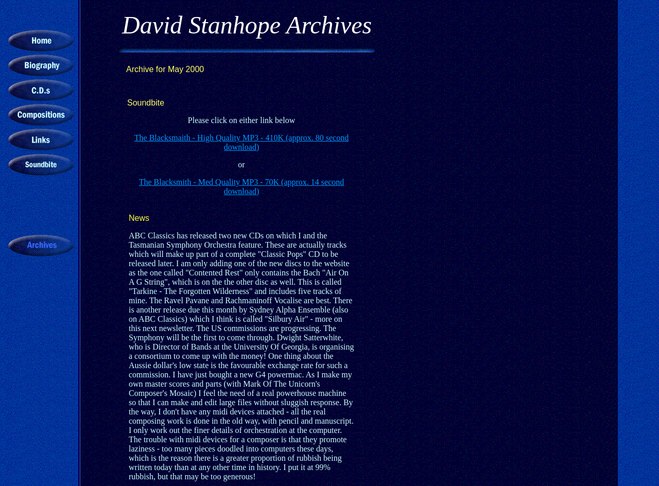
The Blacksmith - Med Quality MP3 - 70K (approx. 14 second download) (241, 187)
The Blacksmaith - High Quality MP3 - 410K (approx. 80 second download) (241, 142)
